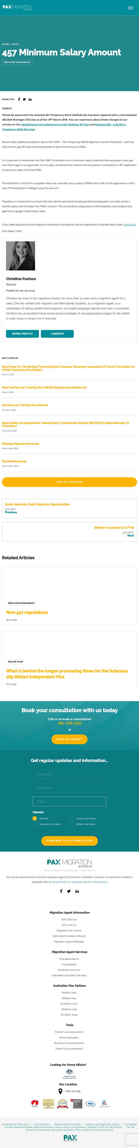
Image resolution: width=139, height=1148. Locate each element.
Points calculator (69, 1037)
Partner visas (69, 992)
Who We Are (69, 919)
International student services (69, 975)
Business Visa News (48, 824)
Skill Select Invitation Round (69, 936)
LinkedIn (57, 333)
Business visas (69, 1003)
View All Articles (69, 482)
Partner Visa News (84, 818)
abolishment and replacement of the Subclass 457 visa (55, 124)
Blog (15, 44)
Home (5, 44)
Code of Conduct (41, 1124)
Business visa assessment (69, 1043)
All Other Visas (69, 1014)
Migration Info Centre (69, 930)
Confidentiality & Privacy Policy (15, 1124)
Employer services (69, 969)
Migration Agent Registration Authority (102, 1124)
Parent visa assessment (69, 1048)
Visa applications (69, 958)
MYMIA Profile (22, 333)
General (42, 818)
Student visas (69, 1009)
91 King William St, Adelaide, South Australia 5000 (78, 881)
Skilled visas (69, 998)
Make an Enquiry (69, 739)
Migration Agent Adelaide (69, 941)
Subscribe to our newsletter (70, 841)
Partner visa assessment (69, 1032)
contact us (130, 224)
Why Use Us (69, 925)
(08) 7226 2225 (69, 723)
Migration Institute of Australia (67, 1124)
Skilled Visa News (84, 824)
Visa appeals (69, 964)
